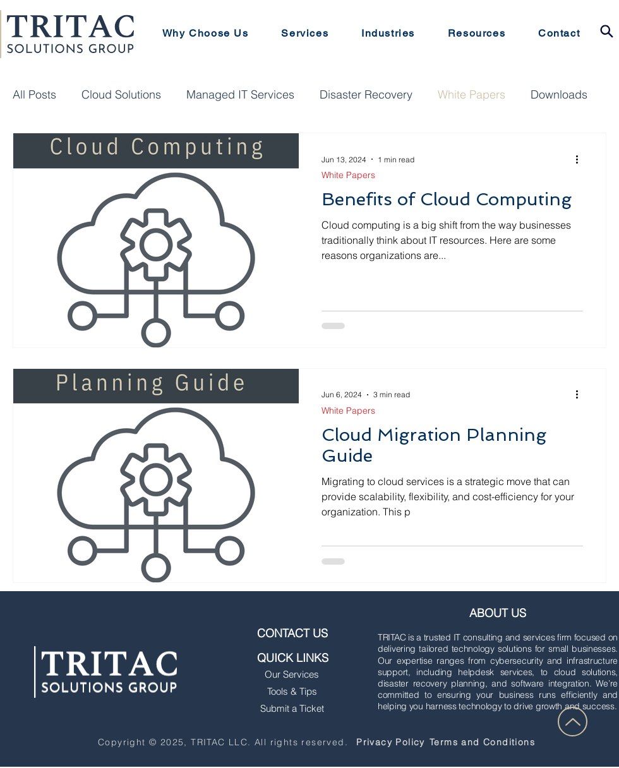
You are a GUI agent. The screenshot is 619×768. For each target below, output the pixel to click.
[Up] (572, 721)
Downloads (559, 95)
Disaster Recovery (366, 95)
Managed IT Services (240, 95)
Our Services (292, 674)
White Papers (471, 95)
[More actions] (581, 159)
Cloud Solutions (121, 95)
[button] (305, 34)
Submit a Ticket (292, 708)
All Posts (34, 95)
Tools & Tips (292, 691)
